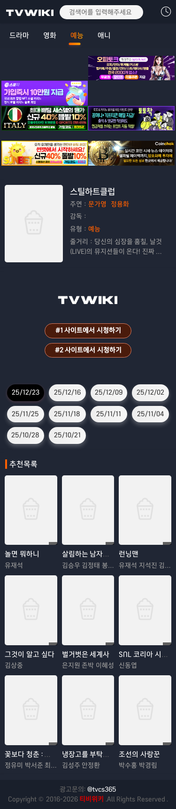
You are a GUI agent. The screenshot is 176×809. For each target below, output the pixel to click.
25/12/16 (67, 392)
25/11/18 (67, 414)
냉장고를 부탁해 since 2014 (103, 754)
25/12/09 (108, 392)
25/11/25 (25, 414)
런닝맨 (128, 554)
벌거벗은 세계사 (86, 654)
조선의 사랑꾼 (139, 754)
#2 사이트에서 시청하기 (88, 350)
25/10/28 (25, 435)
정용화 (120, 204)
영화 (49, 35)
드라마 (19, 35)
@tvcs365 (101, 789)
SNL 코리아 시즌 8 (146, 654)
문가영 (97, 204)
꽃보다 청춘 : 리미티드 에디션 (48, 754)
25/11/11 (108, 414)
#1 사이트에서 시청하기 (88, 330)
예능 (77, 35)
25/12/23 (25, 392)
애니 (104, 35)
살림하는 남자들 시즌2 (95, 554)
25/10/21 (67, 435)
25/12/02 (150, 392)
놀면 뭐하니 (22, 554)
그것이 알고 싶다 (29, 654)
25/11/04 (150, 414)
